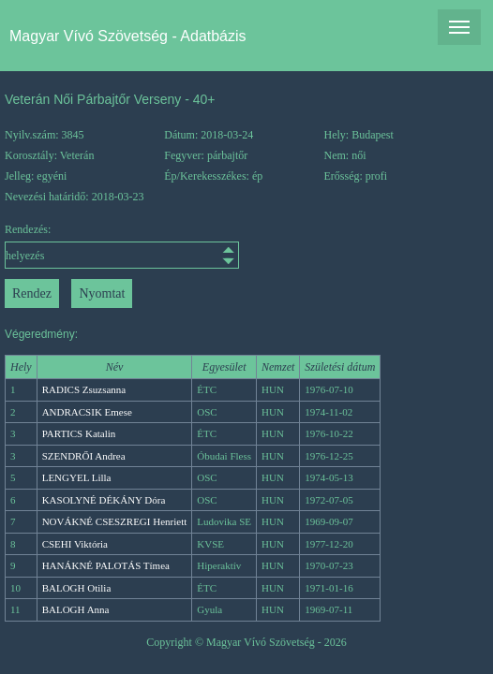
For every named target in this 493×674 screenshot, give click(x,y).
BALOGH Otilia (77, 587)
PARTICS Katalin (79, 433)
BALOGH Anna (76, 609)
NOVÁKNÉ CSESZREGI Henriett (114, 521)
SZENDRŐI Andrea (84, 456)
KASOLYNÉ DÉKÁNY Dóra (104, 500)
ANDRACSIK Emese (87, 412)
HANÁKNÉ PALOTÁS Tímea (106, 565)
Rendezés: (65, 246)
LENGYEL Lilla (77, 477)
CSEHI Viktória (75, 543)
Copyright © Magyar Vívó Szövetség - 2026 (246, 642)
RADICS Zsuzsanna (84, 389)
